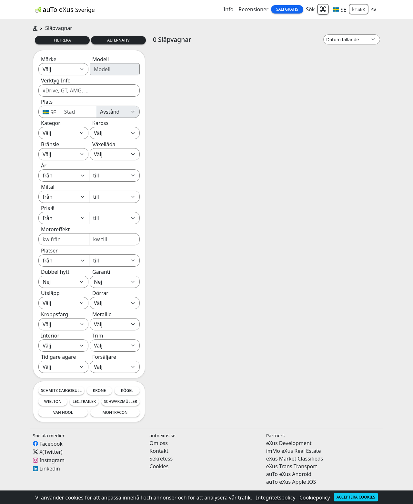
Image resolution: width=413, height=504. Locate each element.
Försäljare (104, 356)
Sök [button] (310, 9)
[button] (339, 9)
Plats (47, 101)
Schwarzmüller (120, 401)
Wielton (53, 401)
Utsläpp (50, 293)
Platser (49, 250)
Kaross (100, 123)
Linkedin (49, 468)
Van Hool (63, 412)
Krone (99, 390)
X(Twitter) (50, 451)
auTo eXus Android (288, 474)
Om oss (158, 443)
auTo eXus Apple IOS (291, 481)
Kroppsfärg (54, 314)
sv (373, 9)
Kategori (51, 123)
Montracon (115, 412)
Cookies (158, 466)
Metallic (101, 314)
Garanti (101, 271)
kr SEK (358, 9)
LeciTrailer (84, 401)
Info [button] (229, 9)
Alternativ (118, 40)
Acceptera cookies (356, 497)
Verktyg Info (56, 80)
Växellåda (103, 144)
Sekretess (161, 458)
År (43, 165)
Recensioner (253, 9)
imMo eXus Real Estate (293, 450)
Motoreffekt (55, 229)
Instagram (52, 460)
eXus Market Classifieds (294, 458)
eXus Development (289, 443)
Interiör (50, 335)
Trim (97, 335)
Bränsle (50, 144)
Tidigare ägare (58, 356)
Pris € (47, 208)
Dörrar (100, 293)
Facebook (51, 443)
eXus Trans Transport (291, 466)
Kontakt (158, 450)
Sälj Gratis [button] (287, 9)
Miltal (48, 186)
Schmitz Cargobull (61, 390)
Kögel (127, 390)
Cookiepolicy (314, 497)
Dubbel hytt (55, 271)
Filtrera (62, 40)
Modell (100, 59)
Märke (48, 59)
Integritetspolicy (276, 497)
